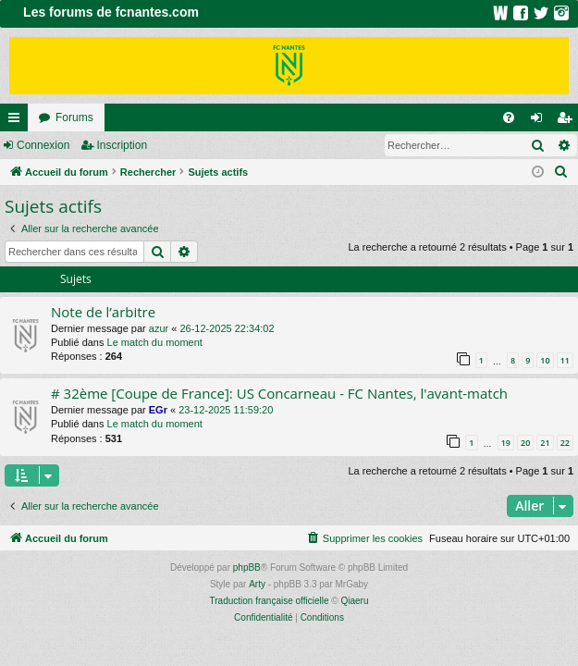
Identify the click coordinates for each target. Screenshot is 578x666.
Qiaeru (354, 601)
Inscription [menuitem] (568, 121)
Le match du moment (155, 342)
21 (544, 443)
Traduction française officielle (269, 601)
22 (565, 443)
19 (505, 443)
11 (565, 360)
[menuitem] (509, 117)
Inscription (121, 145)
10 (544, 360)
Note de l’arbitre (103, 311)
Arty (257, 584)
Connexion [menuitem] (540, 121)
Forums (74, 117)
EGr (158, 409)
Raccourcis (17, 121)
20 (525, 443)
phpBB (247, 567)
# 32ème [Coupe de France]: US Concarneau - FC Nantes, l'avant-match (279, 393)
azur (158, 328)
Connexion (43, 145)
